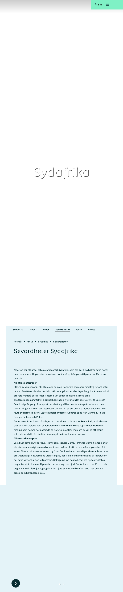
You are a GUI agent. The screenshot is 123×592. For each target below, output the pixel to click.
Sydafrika (18, 329)
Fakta (79, 329)
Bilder (46, 329)
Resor (33, 329)
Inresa (91, 329)
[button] (59, 584)
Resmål (17, 341)
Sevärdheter (62, 329)
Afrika (30, 341)
